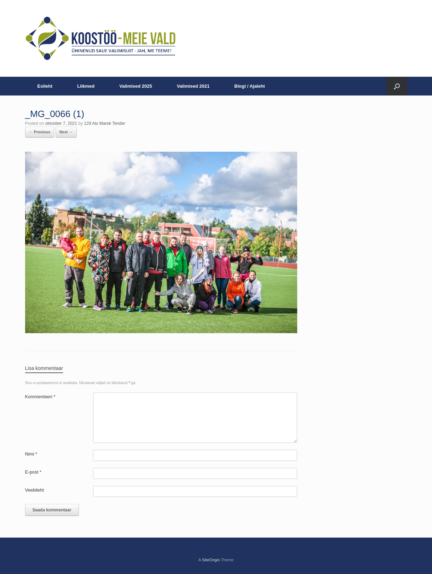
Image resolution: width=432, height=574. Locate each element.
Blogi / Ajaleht (249, 86)
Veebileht (34, 490)
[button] (396, 86)
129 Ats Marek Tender (104, 123)
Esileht (45, 86)
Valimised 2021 (193, 86)
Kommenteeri (40, 396)
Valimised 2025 (135, 86)
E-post (33, 472)
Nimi (31, 454)
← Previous (40, 132)
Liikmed (85, 86)
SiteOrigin (211, 560)
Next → (66, 132)
